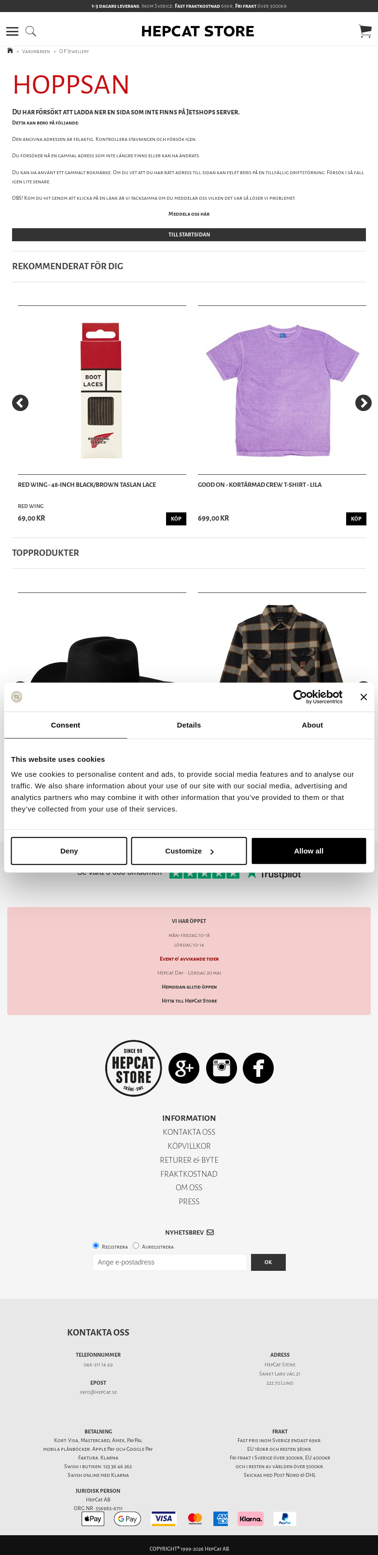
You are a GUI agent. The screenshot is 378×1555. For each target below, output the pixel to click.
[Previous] (20, 403)
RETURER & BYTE (189, 1160)
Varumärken (36, 51)
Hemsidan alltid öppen (189, 987)
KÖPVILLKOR (189, 1146)
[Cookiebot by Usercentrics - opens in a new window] (300, 696)
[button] (12, 31)
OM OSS (189, 1188)
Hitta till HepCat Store (189, 1001)
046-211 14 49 (98, 1364)
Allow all (308, 851)
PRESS (189, 1202)
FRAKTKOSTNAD (189, 1174)
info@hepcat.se (98, 1392)
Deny (69, 851)
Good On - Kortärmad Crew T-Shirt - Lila (260, 485)
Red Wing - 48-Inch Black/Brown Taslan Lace (87, 485)
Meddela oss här (189, 214)
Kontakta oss (98, 1332)
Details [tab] (189, 724)
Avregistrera (158, 1247)
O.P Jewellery (74, 51)
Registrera (115, 1247)
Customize (189, 851)
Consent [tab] (65, 724)
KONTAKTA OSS (189, 1132)
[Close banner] (363, 696)
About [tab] (312, 724)
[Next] (363, 403)
